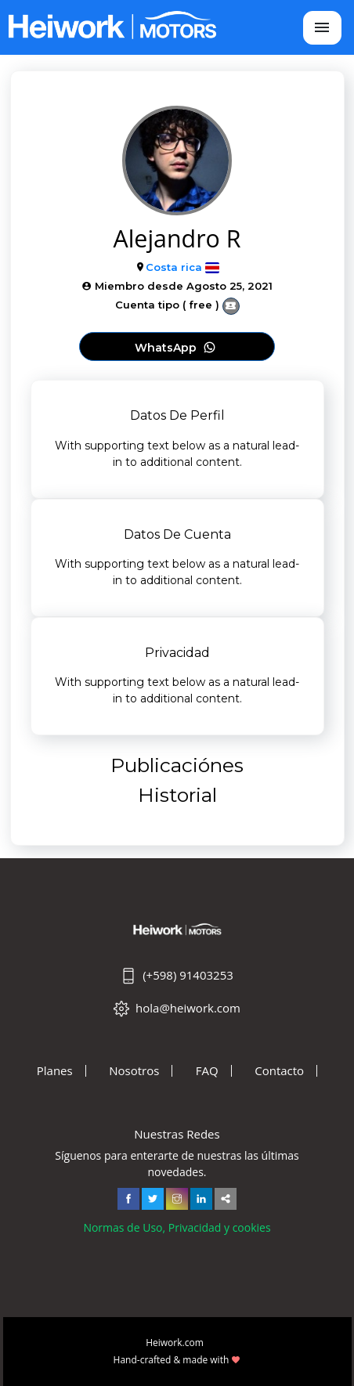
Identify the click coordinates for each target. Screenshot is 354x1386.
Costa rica (174, 267)
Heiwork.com (175, 1342)
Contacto (279, 1071)
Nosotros (134, 1071)
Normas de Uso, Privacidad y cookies (176, 1227)
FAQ (207, 1071)
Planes (55, 1071)
